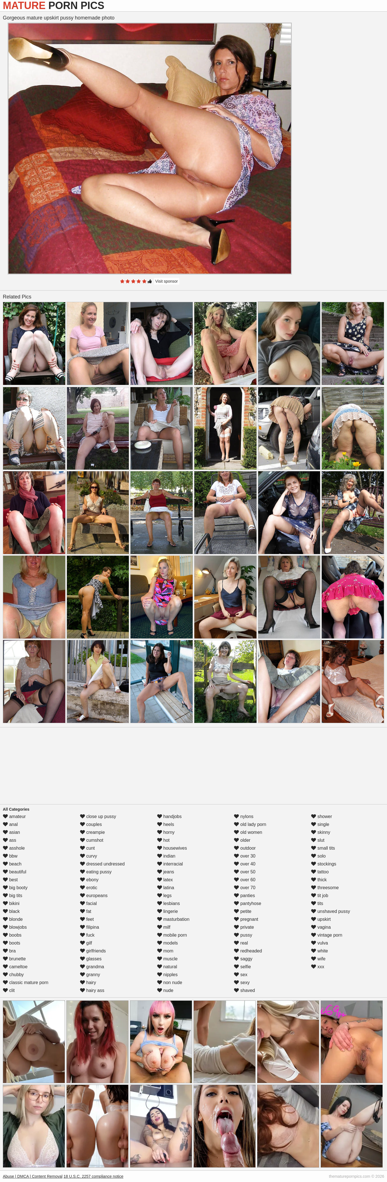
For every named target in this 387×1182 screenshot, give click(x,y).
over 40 (244, 864)
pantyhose (247, 903)
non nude (169, 982)
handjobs (169, 816)
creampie (92, 832)
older (242, 840)
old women (248, 832)
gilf (86, 943)
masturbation (173, 919)
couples (91, 824)
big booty (15, 887)
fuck (87, 935)
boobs (12, 935)
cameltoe (15, 966)
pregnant (246, 919)
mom (165, 950)
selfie (242, 966)
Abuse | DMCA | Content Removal (32, 1176)
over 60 (244, 879)
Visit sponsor (166, 281)
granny (90, 974)
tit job (319, 895)
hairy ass (92, 990)
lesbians (168, 903)
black (11, 911)
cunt (87, 848)
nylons (243, 816)
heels (165, 824)
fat (85, 911)
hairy (88, 982)
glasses (91, 958)
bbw (10, 856)
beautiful (14, 871)
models (167, 943)
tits (317, 903)
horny (166, 832)
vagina (321, 927)
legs (164, 895)
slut (317, 840)
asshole (14, 848)
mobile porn (172, 935)
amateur (14, 816)
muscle (167, 958)
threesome (325, 887)
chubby (13, 974)
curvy (88, 856)
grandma (92, 966)
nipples (167, 974)
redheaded (248, 950)
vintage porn (326, 935)
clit (9, 990)
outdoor (245, 848)
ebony (89, 879)
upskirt (321, 919)
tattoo (320, 871)
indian (166, 856)
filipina (89, 927)
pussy (243, 935)
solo (318, 856)
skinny (320, 832)
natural (167, 966)
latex (165, 879)
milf (163, 927)
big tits (12, 895)
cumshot (91, 840)
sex (240, 974)
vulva (319, 943)
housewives (172, 848)
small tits (323, 848)
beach (12, 864)
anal (10, 824)
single (320, 824)
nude (165, 990)
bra (9, 950)
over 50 (244, 871)
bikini (11, 903)
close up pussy (98, 816)
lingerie (167, 911)
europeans (94, 895)
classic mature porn (25, 982)
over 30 (244, 856)
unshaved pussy (330, 911)
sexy (241, 982)
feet (87, 919)
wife (318, 958)
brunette (14, 958)
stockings (323, 864)
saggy (243, 958)
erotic (88, 887)
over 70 (244, 887)
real (241, 943)
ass (9, 840)
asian (11, 832)
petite (242, 911)
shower (321, 816)
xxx (317, 966)
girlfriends (93, 950)
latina (165, 887)
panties (244, 895)
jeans (165, 871)
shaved (244, 990)
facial (88, 903)
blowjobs (15, 927)
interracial (170, 864)
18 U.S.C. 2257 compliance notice (93, 1176)
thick (319, 879)
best (10, 879)
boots (11, 943)
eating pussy (96, 871)
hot (163, 840)
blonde (13, 919)
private (244, 927)
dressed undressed (102, 864)
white (319, 950)
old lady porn (250, 824)
